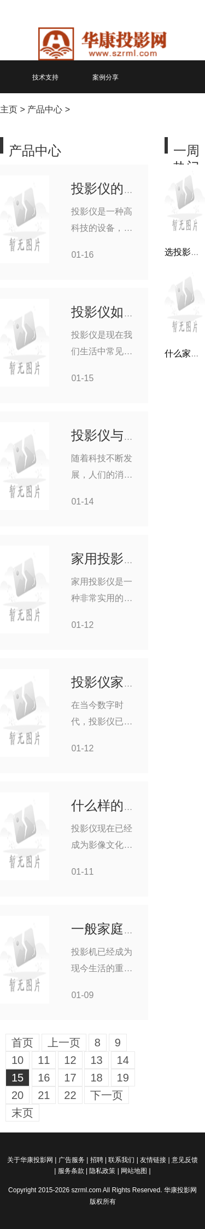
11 (44, 1060)
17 (70, 1078)
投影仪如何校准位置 (130, 311)
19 (123, 1078)
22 (70, 1095)
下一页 (106, 1095)
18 (96, 1078)
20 (17, 1095)
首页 (22, 1043)
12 (70, 1060)
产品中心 (44, 109)
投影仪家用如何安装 (130, 682)
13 (96, 1060)
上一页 (64, 1043)
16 (44, 1078)
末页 (22, 1113)
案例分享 (105, 77)
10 (17, 1060)
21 (44, 1095)
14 (123, 1060)
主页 (8, 109)
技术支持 (45, 77)
